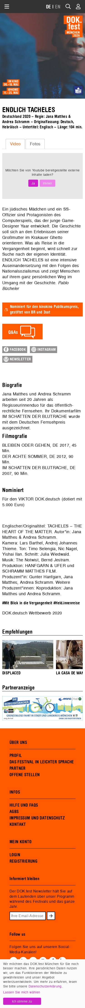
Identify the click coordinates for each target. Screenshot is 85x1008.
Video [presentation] (15, 144)
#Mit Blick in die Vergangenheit (27, 603)
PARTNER (18, 768)
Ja (33, 183)
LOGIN (15, 855)
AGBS (14, 811)
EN (58, 7)
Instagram (43, 349)
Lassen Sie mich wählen (21, 992)
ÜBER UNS (18, 742)
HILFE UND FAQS (24, 805)
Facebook (15, 349)
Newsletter (17, 359)
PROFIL (16, 755)
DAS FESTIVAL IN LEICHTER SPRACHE (42, 762)
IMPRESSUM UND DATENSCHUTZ (37, 818)
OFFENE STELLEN (25, 775)
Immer (47, 183)
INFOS (15, 792)
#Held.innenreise (66, 603)
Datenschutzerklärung (45, 986)
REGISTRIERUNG (23, 861)
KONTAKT (18, 824)
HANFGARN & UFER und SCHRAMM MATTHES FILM (38, 568)
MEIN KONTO (21, 842)
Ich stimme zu (22, 1001)
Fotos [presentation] (35, 144)
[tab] (15, 144)
